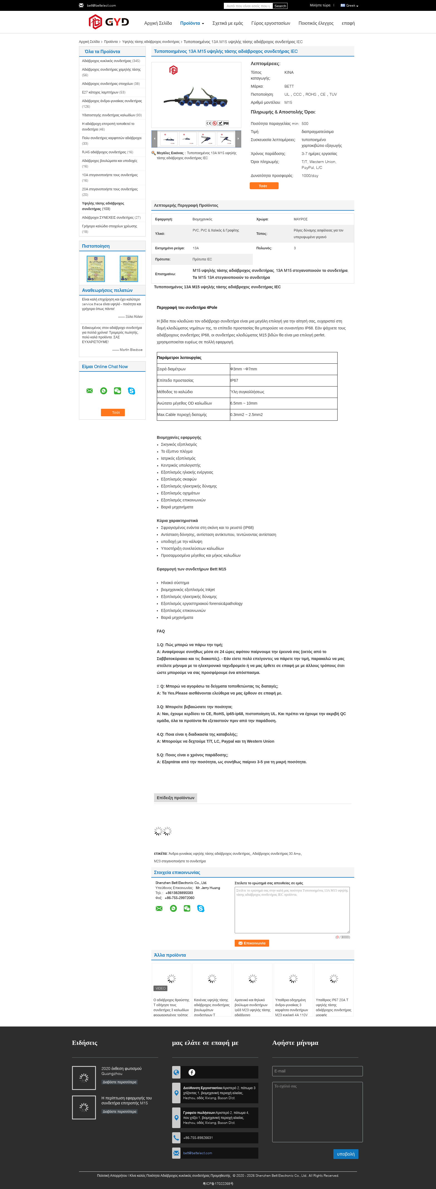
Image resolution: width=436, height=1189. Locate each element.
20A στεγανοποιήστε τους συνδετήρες (110, 189)
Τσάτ (267, 186)
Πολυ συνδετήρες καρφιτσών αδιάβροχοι (112, 138)
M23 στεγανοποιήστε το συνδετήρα (180, 861)
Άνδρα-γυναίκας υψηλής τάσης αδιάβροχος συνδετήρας (209, 853)
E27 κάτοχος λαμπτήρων (100, 92)
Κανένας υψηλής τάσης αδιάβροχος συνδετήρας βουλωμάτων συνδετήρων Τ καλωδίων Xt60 (212, 1010)
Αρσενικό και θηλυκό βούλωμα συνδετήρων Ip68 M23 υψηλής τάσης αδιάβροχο (253, 1007)
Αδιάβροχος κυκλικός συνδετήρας (106, 61)
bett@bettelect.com (101, 5)
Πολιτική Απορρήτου (112, 1175)
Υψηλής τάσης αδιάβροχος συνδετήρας (151, 42)
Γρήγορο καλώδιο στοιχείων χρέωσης (109, 226)
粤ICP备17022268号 (218, 1183)
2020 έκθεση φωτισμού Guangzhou (121, 1071)
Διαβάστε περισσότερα (119, 1082)
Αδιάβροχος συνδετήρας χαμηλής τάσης (111, 69)
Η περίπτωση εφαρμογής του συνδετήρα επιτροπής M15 (126, 1100)
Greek (352, 5)
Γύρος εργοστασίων (270, 23)
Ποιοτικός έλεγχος (316, 23)
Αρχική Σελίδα (158, 23)
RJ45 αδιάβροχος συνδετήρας (104, 152)
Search (280, 6)
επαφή (348, 23)
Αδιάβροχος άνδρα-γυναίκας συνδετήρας (112, 101)
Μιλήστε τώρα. (320, 5)
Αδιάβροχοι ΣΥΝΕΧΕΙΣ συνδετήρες (108, 217)
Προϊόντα (190, 23)
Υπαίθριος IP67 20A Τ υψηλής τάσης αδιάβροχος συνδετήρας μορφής (333, 1007)
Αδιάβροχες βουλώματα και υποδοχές (109, 161)
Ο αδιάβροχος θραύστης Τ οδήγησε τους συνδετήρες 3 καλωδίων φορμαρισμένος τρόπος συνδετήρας (171, 1010)
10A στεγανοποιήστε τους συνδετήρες (110, 175)
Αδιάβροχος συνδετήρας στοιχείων (107, 84)
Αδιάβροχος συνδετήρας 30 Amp (276, 853)
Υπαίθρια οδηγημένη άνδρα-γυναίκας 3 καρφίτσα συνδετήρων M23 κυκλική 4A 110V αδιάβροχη (291, 1010)
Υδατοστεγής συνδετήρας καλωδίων (108, 115)
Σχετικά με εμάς (227, 23)
